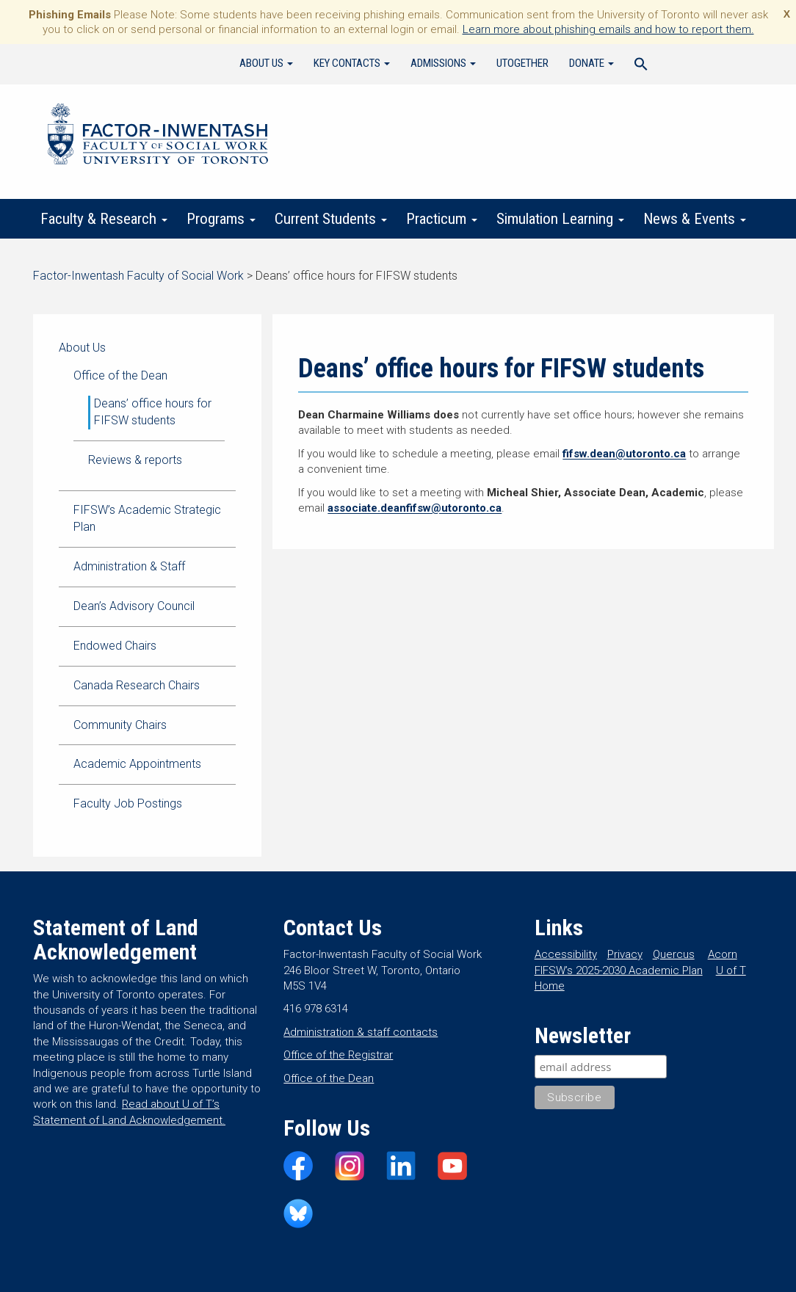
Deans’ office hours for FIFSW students (152, 411)
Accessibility (566, 954)
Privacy (625, 954)
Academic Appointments (137, 764)
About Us (266, 63)
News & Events (694, 219)
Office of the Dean (120, 375)
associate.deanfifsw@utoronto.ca (415, 508)
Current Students (331, 219)
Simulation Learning (560, 219)
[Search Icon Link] (641, 66)
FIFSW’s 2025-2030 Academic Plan (619, 970)
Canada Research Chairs (136, 685)
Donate (591, 63)
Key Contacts (352, 63)
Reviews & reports (135, 460)
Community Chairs (120, 725)
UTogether (522, 63)
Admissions (443, 63)
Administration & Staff (129, 566)
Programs (221, 219)
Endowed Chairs (114, 646)
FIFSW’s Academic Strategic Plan (147, 518)
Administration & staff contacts (360, 1032)
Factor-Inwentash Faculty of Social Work (158, 137)
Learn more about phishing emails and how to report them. (608, 29)
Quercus (674, 954)
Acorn (722, 954)
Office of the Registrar (338, 1054)
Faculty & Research (103, 219)
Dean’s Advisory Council (134, 606)
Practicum (441, 219)
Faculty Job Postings (127, 803)
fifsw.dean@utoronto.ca (624, 453)
